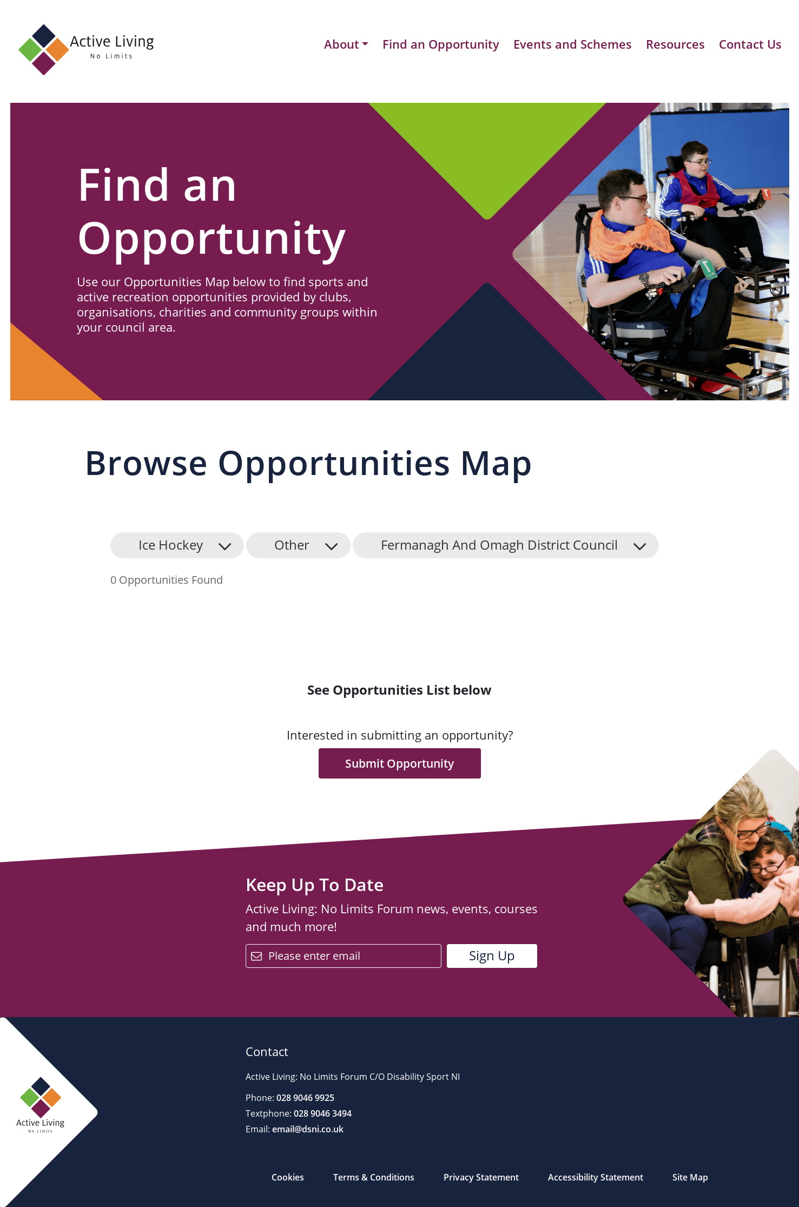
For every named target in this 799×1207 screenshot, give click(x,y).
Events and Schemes (572, 44)
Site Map (690, 1177)
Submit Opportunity (399, 763)
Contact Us (750, 44)
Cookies (288, 1177)
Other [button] (291, 544)
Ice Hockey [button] (170, 544)
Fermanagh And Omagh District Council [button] (499, 544)
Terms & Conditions (373, 1177)
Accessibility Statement (595, 1177)
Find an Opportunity (440, 44)
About (341, 44)
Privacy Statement (481, 1177)
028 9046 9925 (304, 1098)
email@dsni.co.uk (307, 1129)
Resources (675, 44)
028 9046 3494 (322, 1113)
